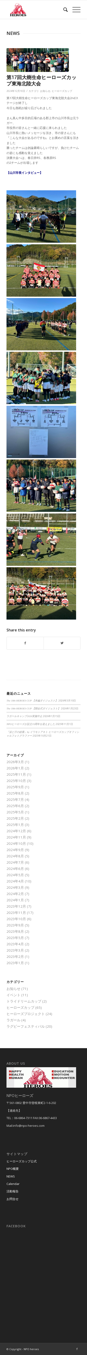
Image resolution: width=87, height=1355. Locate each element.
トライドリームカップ (23, 1001)
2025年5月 (15, 812)
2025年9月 (15, 787)
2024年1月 (15, 900)
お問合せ (12, 1199)
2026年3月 (15, 761)
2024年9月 (15, 849)
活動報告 (12, 1191)
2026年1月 (15, 768)
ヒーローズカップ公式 (21, 1161)
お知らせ (45, 91)
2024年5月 (15, 874)
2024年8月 (15, 856)
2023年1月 (15, 962)
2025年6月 (15, 805)
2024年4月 (15, 881)
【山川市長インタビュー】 (24, 173)
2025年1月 (15, 824)
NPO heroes (31, 1349)
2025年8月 (15, 793)
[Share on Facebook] (25, 643)
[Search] (63, 9)
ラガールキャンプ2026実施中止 (24, 716)
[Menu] (74, 9)
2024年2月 (15, 893)
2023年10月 (16, 918)
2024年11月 (16, 837)
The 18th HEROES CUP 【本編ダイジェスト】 (32, 700)
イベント (13, 995)
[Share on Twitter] (62, 643)
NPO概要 (12, 1169)
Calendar (12, 1184)
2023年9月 (15, 925)
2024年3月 (15, 887)
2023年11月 (16, 912)
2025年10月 (16, 780)
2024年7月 (15, 862)
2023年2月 (15, 956)
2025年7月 (15, 799)
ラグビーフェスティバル (25, 1026)
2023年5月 (15, 937)
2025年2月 (15, 818)
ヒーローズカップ (62, 91)
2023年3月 (15, 950)
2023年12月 (16, 906)
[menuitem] (63, 9)
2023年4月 (15, 944)
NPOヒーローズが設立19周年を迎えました (30, 724)
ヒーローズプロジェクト (25, 1013)
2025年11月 (16, 774)
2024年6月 (15, 868)
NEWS (10, 1176)
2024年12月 (16, 830)
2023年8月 (15, 931)
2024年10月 (16, 843)
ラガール (13, 1020)
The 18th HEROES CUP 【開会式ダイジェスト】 (33, 708)
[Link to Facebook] (77, 1348)
